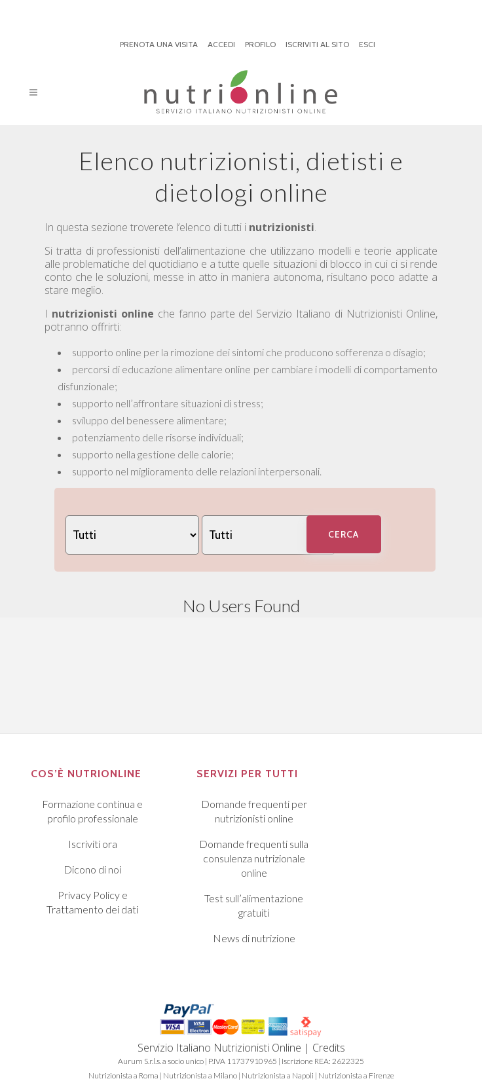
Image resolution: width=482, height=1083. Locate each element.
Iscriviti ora (92, 843)
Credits (328, 1047)
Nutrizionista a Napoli (278, 1075)
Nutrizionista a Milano (200, 1075)
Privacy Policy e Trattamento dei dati (92, 902)
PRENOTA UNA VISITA (159, 44)
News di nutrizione (254, 938)
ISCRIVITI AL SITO (317, 44)
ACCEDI (221, 44)
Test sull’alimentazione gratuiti (253, 905)
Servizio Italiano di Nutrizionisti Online (346, 313)
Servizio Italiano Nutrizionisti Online (219, 1047)
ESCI (367, 44)
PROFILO (260, 44)
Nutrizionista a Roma (123, 1075)
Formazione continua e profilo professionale (92, 811)
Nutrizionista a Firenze (356, 1075)
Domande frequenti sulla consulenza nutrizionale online (253, 858)
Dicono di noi (92, 869)
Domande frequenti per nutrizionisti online (254, 811)
